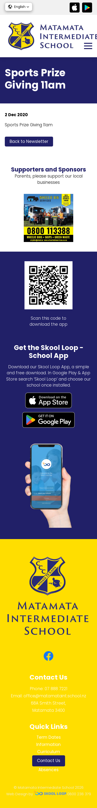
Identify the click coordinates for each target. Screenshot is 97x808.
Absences (48, 770)
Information (48, 744)
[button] (18, 7)
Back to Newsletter (29, 141)
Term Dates (48, 737)
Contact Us (48, 760)
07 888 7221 (56, 689)
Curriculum (48, 752)
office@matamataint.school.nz (55, 696)
